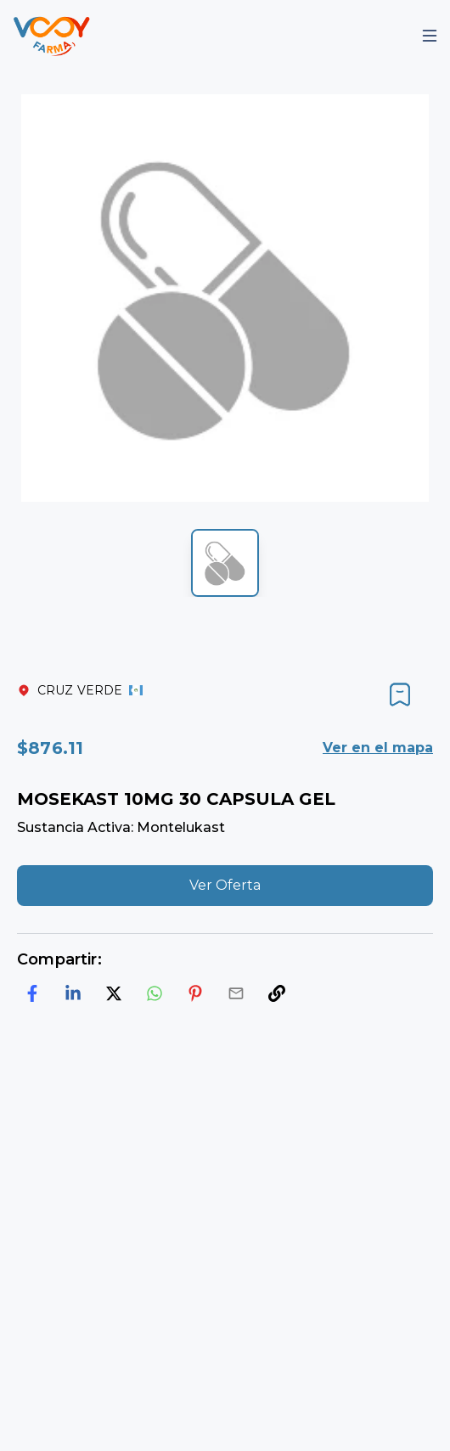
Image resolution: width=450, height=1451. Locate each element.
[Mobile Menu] (429, 35)
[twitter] (113, 993)
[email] (236, 993)
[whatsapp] (154, 993)
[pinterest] (195, 993)
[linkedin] (73, 993)
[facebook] (32, 993)
